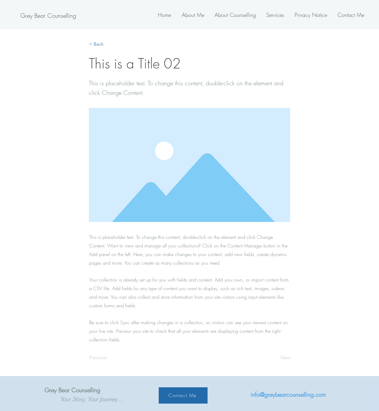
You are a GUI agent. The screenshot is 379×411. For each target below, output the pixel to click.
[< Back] (108, 44)
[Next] (275, 358)
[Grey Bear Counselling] (48, 15)
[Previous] (108, 358)
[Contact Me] (183, 395)
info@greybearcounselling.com (288, 395)
